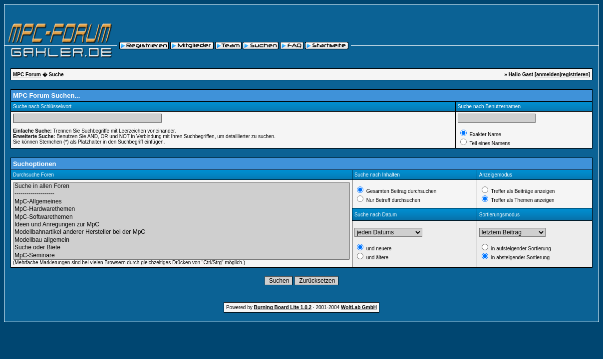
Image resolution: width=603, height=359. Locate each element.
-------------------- (181, 193)
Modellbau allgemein (181, 240)
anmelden (548, 74)
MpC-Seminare (181, 255)
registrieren (575, 74)
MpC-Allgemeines (181, 201)
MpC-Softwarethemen (181, 217)
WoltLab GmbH (359, 307)
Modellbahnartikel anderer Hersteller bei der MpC (181, 232)
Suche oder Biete (181, 247)
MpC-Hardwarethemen (181, 209)
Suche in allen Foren (181, 186)
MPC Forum (27, 74)
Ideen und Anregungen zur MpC (181, 224)
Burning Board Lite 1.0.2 (283, 307)
